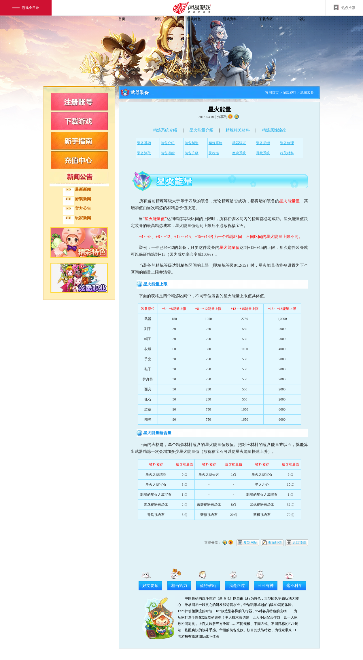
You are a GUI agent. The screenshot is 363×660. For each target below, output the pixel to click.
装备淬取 (144, 153)
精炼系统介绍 (165, 130)
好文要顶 (150, 585)
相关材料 (287, 153)
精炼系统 (215, 143)
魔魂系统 (239, 153)
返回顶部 (299, 543)
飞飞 (82, 29)
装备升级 (191, 153)
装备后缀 (263, 143)
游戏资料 (230, 19)
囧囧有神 (266, 585)
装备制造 (191, 143)
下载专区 (266, 19)
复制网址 (250, 543)
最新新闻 (83, 189)
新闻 (157, 19)
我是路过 (237, 585)
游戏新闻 (83, 199)
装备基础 (144, 143)
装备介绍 (168, 143)
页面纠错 (275, 543)
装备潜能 (168, 153)
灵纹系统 (263, 153)
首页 (121, 19)
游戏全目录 (25, 8)
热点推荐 (344, 7)
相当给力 (179, 585)
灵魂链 (214, 153)
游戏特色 (194, 19)
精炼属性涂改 (274, 130)
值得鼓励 (208, 585)
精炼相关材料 (238, 130)
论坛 (301, 19)
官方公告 (83, 208)
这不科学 (294, 585)
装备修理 (287, 143)
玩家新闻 (83, 218)
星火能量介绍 (201, 130)
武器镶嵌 (239, 143)
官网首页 (272, 93)
